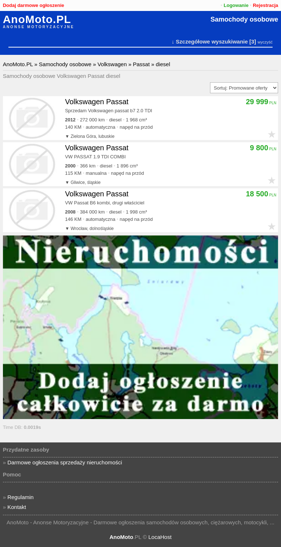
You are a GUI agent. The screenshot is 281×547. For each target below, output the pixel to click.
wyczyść (265, 42)
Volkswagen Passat (96, 102)
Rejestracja (265, 5)
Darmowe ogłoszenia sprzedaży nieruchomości (64, 462)
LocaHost (159, 537)
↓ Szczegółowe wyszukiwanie (210, 41)
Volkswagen (112, 64)
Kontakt (16, 507)
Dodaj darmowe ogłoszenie (33, 5)
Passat (141, 64)
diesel (163, 64)
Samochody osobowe (244, 19)
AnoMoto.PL (37, 19)
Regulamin (20, 497)
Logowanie (236, 5)
